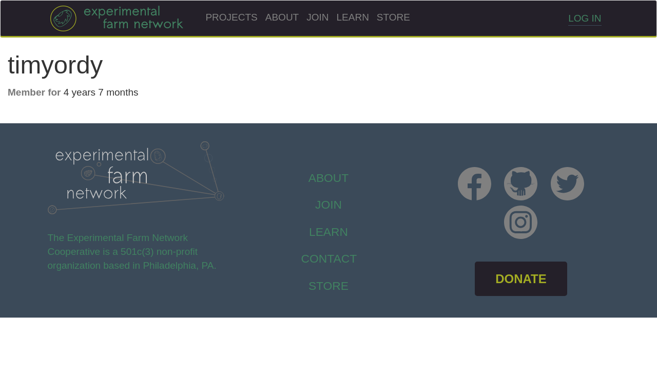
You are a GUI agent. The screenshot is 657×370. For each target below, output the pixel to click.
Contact (329, 258)
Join (317, 17)
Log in (584, 18)
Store (393, 17)
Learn (353, 17)
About (282, 17)
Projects (231, 17)
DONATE (521, 279)
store (328, 285)
